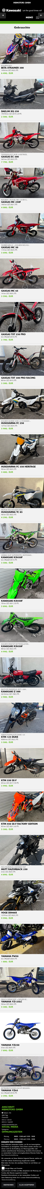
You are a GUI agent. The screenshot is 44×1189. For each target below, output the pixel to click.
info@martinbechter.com (9, 1124)
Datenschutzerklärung (11, 1155)
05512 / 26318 (6, 1120)
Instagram (5, 1129)
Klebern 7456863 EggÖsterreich (6, 1115)
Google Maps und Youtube (13, 1168)
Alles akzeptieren (26, 1185)
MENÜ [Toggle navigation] (33, 18)
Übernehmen (8, 1185)
